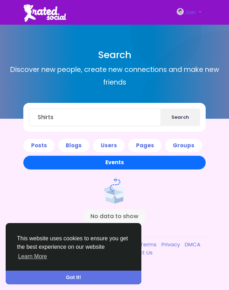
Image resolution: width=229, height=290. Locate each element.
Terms (149, 244)
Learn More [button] (32, 256)
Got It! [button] (73, 277)
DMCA (192, 244)
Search (180, 117)
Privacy (171, 244)
